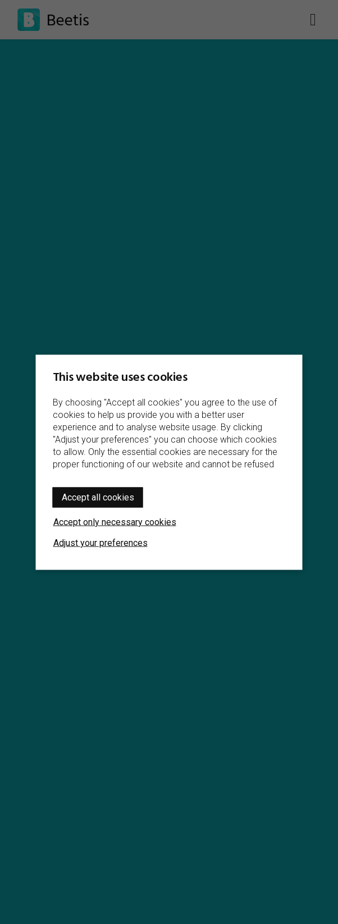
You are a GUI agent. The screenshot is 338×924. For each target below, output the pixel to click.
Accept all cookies (98, 496)
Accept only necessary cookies (114, 521)
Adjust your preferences (100, 542)
